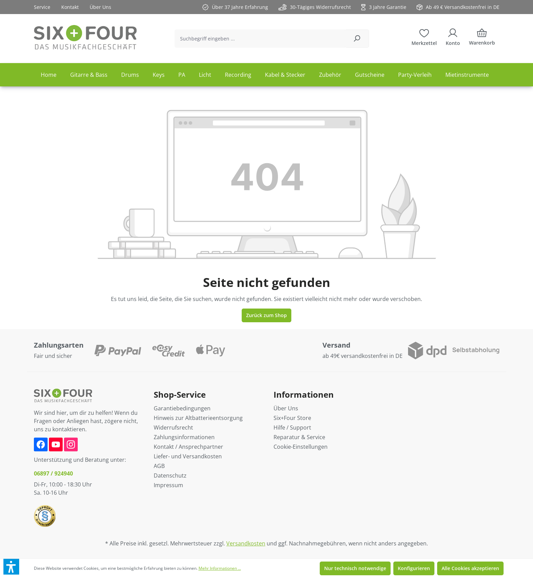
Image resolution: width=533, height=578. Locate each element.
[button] (11, 567)
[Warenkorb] (482, 38)
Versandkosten (245, 543)
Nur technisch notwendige (355, 568)
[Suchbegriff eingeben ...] (260, 38)
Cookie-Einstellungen (301, 446)
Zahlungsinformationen (184, 437)
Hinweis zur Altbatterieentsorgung (198, 418)
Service (42, 7)
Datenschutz (170, 475)
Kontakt (70, 7)
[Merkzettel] (424, 36)
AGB (159, 466)
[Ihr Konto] (453, 36)
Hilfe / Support (292, 427)
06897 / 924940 (53, 473)
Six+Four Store (292, 418)
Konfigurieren (414, 568)
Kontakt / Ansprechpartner (188, 446)
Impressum (168, 485)
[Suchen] (357, 38)
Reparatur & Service (299, 437)
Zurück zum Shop (266, 315)
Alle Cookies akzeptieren (470, 568)
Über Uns (100, 7)
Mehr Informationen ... (220, 568)
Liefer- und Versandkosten (188, 456)
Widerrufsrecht (173, 427)
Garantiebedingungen (182, 408)
